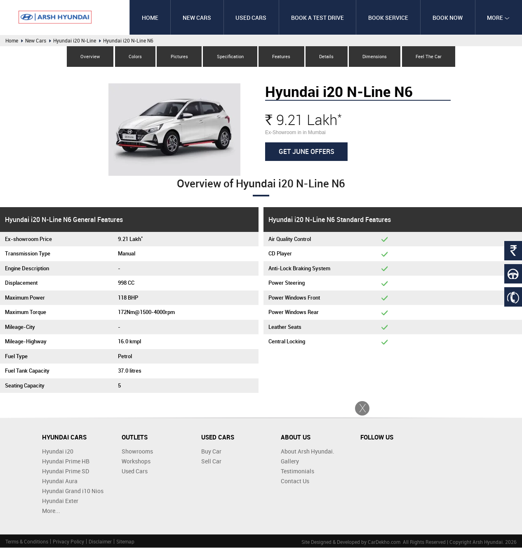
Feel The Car (431, 56)
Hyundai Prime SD (65, 471)
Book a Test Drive (316, 17)
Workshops (136, 461)
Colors (133, 56)
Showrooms (137, 452)
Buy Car (211, 452)
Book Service (387, 17)
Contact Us (295, 481)
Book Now (447, 17)
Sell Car (211, 461)
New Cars (195, 17)
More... (51, 511)
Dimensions (376, 56)
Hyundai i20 (57, 452)
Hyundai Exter (60, 501)
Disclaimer (100, 542)
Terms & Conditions (26, 542)
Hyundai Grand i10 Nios (72, 491)
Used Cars (249, 17)
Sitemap (125, 542)
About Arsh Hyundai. (307, 452)
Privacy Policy (68, 542)
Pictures (178, 56)
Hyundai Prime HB (65, 461)
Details (327, 56)
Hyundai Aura (60, 481)
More (498, 17)
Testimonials (297, 471)
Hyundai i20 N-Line (74, 40)
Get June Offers (306, 151)
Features (282, 56)
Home (148, 17)
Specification (229, 56)
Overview (88, 56)
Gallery (290, 461)
